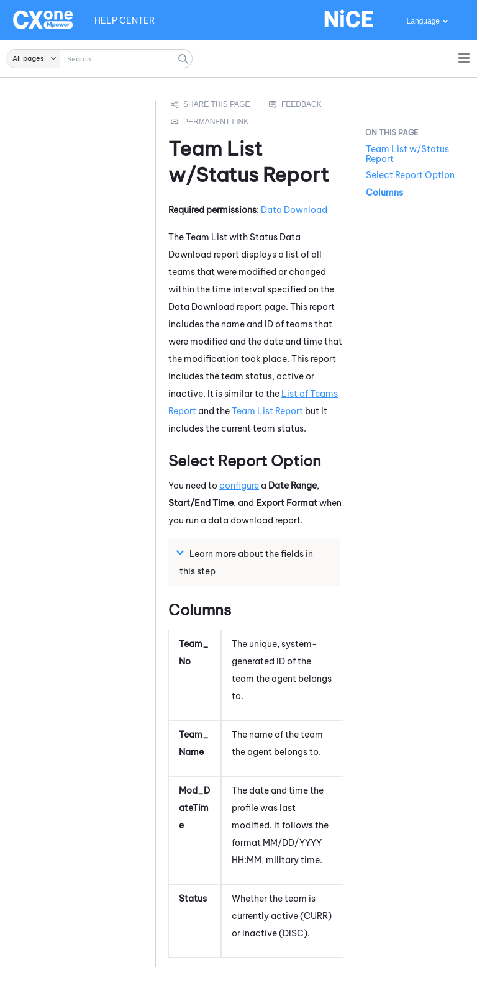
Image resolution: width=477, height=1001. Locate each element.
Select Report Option (410, 175)
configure (239, 485)
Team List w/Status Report (407, 154)
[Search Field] (99, 58)
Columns (384, 192)
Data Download (294, 209)
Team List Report (267, 411)
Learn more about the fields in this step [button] (246, 562)
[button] (33, 58)
